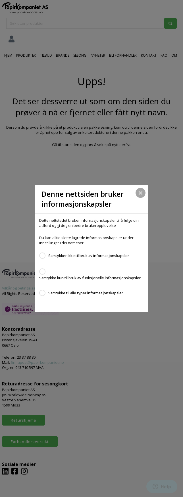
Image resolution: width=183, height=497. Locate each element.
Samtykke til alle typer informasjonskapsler (85, 292)
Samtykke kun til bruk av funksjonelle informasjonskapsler (90, 277)
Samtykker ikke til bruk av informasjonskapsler (88, 255)
